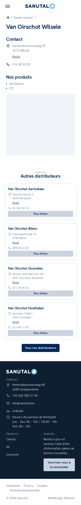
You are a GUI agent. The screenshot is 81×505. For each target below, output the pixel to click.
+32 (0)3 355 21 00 (25, 396)
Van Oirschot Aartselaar (26, 189)
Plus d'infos (41, 213)
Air (8, 447)
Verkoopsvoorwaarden (24, 490)
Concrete (12, 455)
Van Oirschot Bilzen (22, 228)
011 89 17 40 (20, 327)
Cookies (42, 486)
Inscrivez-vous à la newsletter (59, 464)
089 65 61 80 (20, 248)
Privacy (28, 486)
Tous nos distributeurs (40, 348)
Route (16, 57)
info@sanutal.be (23, 403)
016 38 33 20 (21, 64)
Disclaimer (13, 486)
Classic (11, 439)
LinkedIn (17, 411)
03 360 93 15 (20, 208)
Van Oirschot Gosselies (25, 268)
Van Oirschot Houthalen (26, 308)
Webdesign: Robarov (61, 498)
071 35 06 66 (20, 288)
